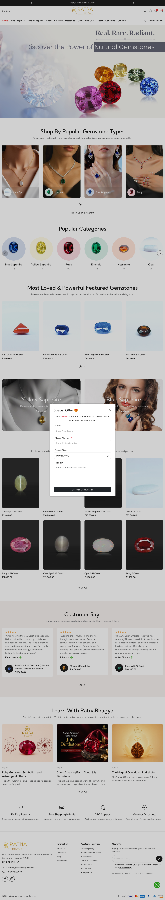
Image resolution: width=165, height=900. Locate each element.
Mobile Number (63, 438)
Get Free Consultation (82, 489)
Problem (59, 462)
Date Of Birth (62, 450)
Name (59, 425)
